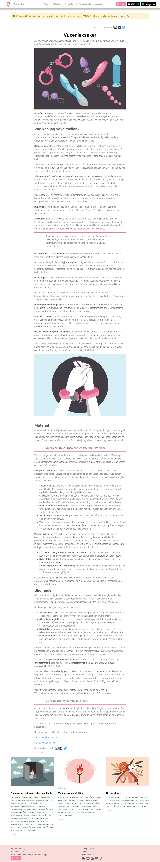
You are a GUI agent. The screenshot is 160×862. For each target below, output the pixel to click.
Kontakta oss (88, 854)
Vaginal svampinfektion (71, 793)
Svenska (120, 4)
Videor (85, 851)
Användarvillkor (17, 851)
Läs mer (13, 835)
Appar (46, 4)
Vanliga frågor (88, 848)
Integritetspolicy (18, 848)
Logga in (98, 4)
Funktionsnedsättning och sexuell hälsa (32, 793)
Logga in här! (123, 16)
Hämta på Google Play (45, 743)
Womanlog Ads (84, 4)
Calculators (69, 4)
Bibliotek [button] (56, 4)
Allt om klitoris (113, 793)
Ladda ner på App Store (45, 737)
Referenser (38, 753)
